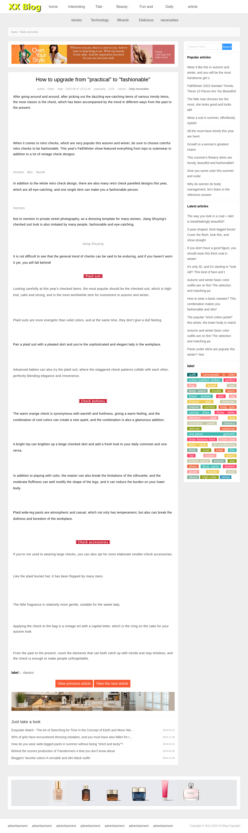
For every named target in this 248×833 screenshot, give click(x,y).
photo (193, 466)
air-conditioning (224, 445)
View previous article (74, 683)
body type (227, 407)
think (192, 450)
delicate (194, 428)
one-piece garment (212, 434)
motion (210, 455)
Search (227, 47)
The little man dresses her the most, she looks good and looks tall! (209, 104)
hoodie (212, 472)
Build (231, 472)
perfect (230, 380)
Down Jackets (200, 396)
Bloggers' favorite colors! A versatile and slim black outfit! (50, 758)
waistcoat (228, 428)
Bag (192, 385)
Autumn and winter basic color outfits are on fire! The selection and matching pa (209, 285)
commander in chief (219, 375)
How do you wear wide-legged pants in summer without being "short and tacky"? (67, 744)
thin (232, 450)
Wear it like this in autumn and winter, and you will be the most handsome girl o (209, 72)
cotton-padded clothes (204, 380)
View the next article (112, 683)
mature (194, 407)
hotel (219, 450)
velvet (226, 477)
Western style (203, 418)
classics (28, 672)
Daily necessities (169, 13)
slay (232, 461)
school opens (198, 461)
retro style (197, 445)
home (53, 7)
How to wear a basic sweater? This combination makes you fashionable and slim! (211, 304)
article (193, 7)
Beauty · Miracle (123, 13)
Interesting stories (76, 13)
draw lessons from (202, 439)
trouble (216, 391)
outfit (192, 375)
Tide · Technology (100, 13)
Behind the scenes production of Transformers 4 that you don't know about (63, 751)
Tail (191, 455)
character (228, 401)
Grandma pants (202, 423)
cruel (205, 450)
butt (232, 418)
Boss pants (210, 466)
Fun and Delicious (146, 13)
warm (231, 391)
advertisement (18, 826)
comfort (209, 407)
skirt (221, 396)
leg (233, 396)
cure (232, 385)
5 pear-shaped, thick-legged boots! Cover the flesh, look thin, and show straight (211, 235)
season (219, 461)
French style (200, 401)
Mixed (193, 477)
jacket (193, 472)
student (230, 466)
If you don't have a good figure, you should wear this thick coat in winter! (211, 253)
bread (212, 385)
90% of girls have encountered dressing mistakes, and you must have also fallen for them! (72, 737)
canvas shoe (199, 412)
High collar (209, 477)
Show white (225, 412)
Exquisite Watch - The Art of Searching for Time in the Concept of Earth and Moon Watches (72, 730)
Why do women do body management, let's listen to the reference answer (208, 189)
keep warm (197, 391)
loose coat (227, 439)
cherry (230, 455)
